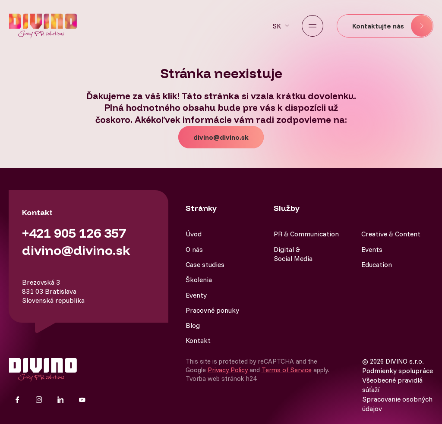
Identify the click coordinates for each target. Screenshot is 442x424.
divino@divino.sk (221, 137)
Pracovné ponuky (212, 310)
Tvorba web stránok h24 (221, 378)
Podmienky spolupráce (397, 370)
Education (376, 264)
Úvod (194, 233)
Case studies (205, 264)
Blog (193, 325)
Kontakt (198, 340)
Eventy (196, 295)
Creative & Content (390, 233)
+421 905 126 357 (74, 233)
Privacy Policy (228, 370)
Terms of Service (287, 370)
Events (371, 249)
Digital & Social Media (293, 254)
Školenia (199, 279)
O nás (194, 249)
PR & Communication (306, 233)
